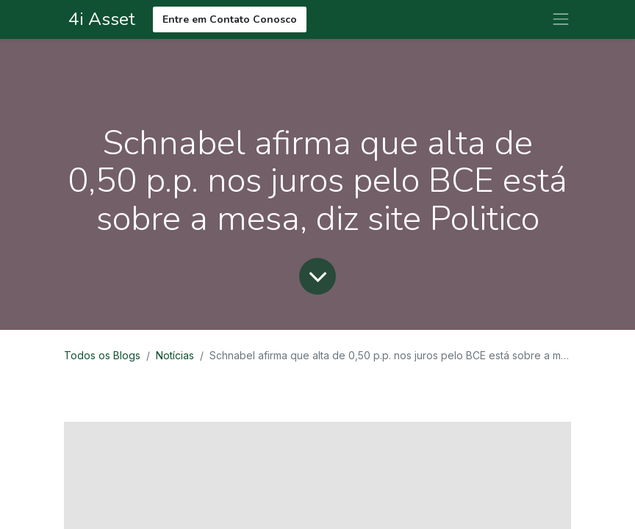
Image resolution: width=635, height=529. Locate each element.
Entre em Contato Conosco (229, 19)
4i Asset (99, 19)
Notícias (175, 355)
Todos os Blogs (102, 355)
